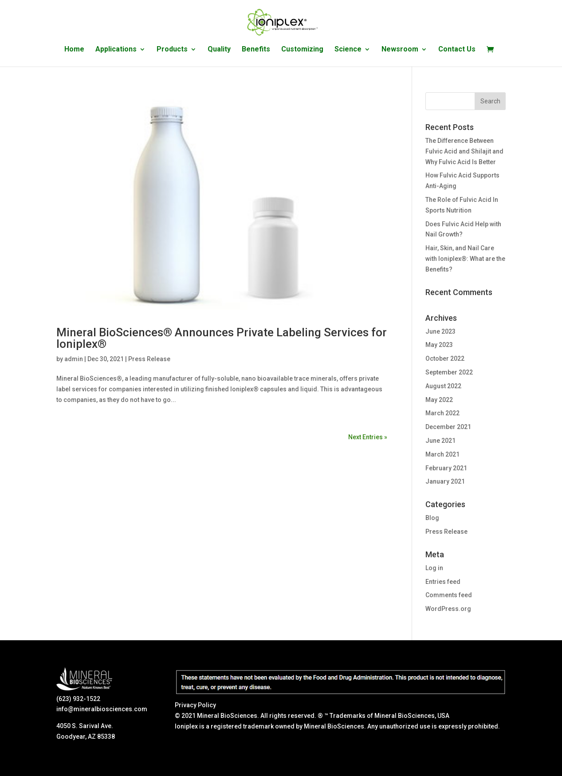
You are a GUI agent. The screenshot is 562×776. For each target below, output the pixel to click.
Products (172, 49)
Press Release (149, 358)
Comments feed (448, 595)
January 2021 (445, 481)
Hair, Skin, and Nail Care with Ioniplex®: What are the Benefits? (465, 258)
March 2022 (442, 413)
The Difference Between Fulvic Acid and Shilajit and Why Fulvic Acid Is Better (464, 151)
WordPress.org (448, 608)
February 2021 (446, 468)
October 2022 (444, 358)
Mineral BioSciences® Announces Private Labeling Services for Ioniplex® (221, 338)
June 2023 (440, 331)
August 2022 (443, 386)
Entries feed (442, 581)
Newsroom (399, 49)
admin (73, 358)
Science (348, 49)
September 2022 (449, 372)
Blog (432, 517)
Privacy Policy (195, 705)
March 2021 (442, 454)
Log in (434, 567)
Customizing (302, 49)
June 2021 (440, 440)
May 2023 (439, 344)
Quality (219, 49)
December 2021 (448, 426)
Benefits (256, 49)
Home (74, 49)
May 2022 (439, 399)
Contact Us (457, 49)
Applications (116, 49)
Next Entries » (367, 437)
